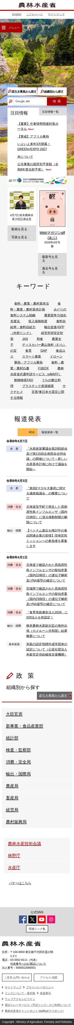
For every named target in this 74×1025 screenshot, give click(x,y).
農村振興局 (16, 821)
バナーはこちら (20, 883)
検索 (57, 101)
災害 (35, 392)
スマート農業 (31, 356)
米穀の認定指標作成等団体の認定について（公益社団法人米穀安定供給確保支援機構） (46, 649)
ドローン (56, 356)
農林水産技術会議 (24, 843)
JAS (25, 339)
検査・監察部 (18, 750)
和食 (40, 339)
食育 (28, 350)
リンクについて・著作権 (20, 993)
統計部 (12, 738)
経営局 (12, 810)
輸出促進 (50, 327)
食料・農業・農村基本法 (31, 303)
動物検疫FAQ (23, 380)
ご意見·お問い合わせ (17, 977)
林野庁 (14, 855)
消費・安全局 (18, 762)
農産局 (12, 786)
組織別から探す (54, 91)
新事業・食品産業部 (24, 726)
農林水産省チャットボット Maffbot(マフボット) (34, 1010)
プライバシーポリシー (40, 987)
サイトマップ (56, 14)
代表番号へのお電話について (28, 963)
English (16, 14)
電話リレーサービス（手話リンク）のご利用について (38, 1005)
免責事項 (45, 993)
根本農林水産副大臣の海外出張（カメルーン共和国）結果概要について (46, 631)
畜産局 (12, 798)
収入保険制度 (37, 321)
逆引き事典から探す (24, 91)
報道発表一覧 (50, 432)
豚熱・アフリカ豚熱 (28, 362)
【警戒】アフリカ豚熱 (33, 136)
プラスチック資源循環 (38, 386)
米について (25, 156)
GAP (43, 350)
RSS (32, 432)
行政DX (43, 368)
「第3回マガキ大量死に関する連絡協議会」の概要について (46, 493)
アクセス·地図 (48, 977)
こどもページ (34, 14)
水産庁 (14, 867)
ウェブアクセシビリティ (20, 999)
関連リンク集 (37, 928)
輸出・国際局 (18, 774)
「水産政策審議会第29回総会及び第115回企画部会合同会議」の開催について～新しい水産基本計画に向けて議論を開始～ (47, 459)
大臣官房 (14, 714)
